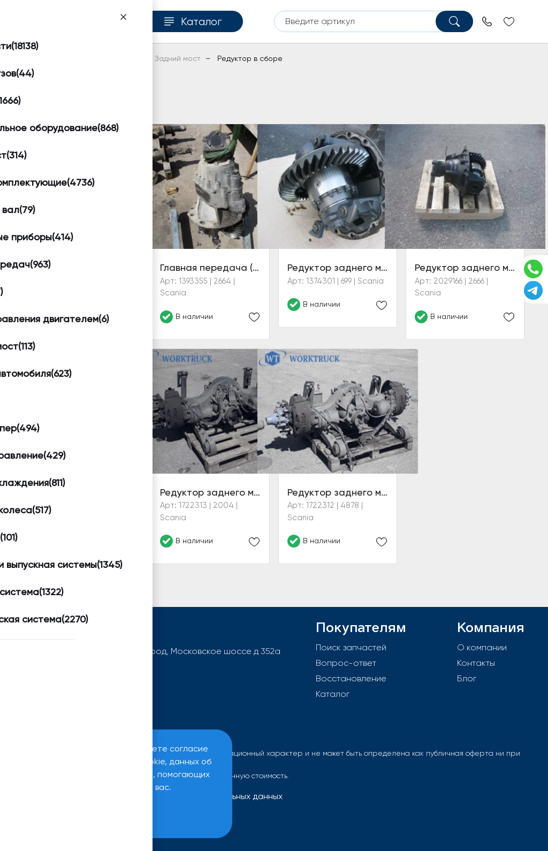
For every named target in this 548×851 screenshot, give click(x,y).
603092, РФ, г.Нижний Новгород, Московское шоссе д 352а (160, 651)
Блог (466, 678)
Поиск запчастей (351, 647)
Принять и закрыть (81, 814)
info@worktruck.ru (74, 668)
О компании (482, 647)
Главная (38, 58)
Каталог (332, 694)
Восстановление (351, 678)
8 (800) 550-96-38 (76, 685)
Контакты (476, 663)
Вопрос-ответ (346, 663)
